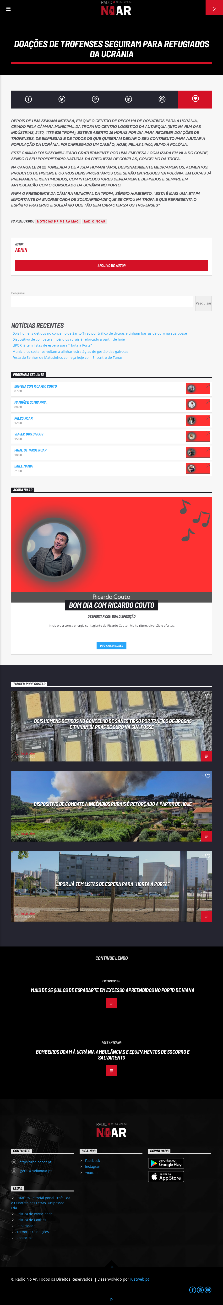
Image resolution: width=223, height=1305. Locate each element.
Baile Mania (23, 466)
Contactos (24, 1237)
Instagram (93, 1166)
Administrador (25, 753)
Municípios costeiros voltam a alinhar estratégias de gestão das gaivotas (70, 351)
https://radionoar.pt (35, 1162)
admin (21, 250)
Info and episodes (111, 645)
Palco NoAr (23, 418)
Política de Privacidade (34, 1214)
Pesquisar (18, 293)
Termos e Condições (32, 1231)
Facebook (92, 1160)
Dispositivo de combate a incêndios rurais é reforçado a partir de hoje (68, 339)
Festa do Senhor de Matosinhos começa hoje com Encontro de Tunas (67, 357)
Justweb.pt (139, 1279)
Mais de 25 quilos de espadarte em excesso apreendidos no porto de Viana (112, 990)
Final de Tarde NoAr (30, 450)
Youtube (91, 1172)
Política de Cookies (31, 1220)
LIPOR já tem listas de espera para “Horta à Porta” (52, 345)
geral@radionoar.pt (35, 1171)
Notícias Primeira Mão (58, 221)
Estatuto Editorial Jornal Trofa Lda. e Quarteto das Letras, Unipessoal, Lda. (41, 1203)
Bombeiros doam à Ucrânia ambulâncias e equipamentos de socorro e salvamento (112, 1055)
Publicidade (25, 1225)
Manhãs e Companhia (30, 402)
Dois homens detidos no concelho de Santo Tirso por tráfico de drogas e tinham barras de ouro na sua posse (99, 333)
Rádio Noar (94, 221)
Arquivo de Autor (111, 265)
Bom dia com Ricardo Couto (35, 386)
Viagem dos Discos (28, 434)
